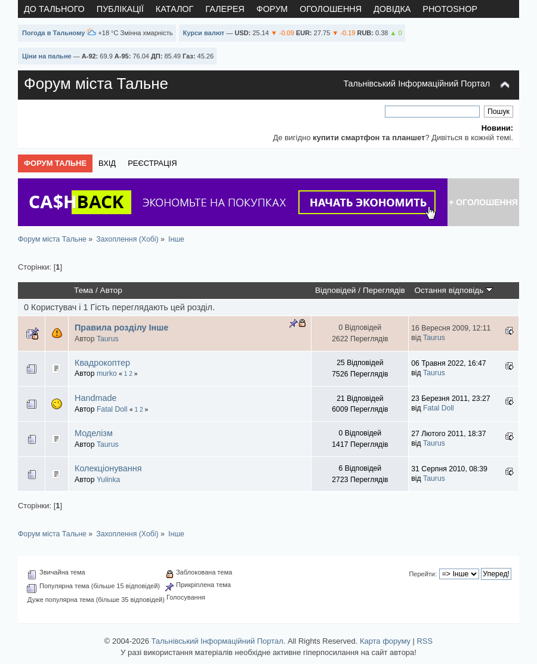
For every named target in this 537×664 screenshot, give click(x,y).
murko (107, 373)
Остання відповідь (453, 290)
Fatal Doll (112, 409)
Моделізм (94, 433)
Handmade (95, 398)
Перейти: (423, 573)
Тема (83, 290)
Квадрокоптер (102, 362)
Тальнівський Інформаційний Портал (416, 83)
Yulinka (108, 479)
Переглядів (384, 290)
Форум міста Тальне (96, 83)
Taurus (108, 339)
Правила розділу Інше (121, 327)
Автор (111, 290)
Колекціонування (108, 468)
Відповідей (335, 290)
